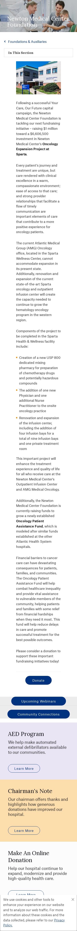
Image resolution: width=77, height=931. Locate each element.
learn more (24, 768)
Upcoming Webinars (38, 701)
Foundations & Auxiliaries (27, 41)
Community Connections (38, 714)
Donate (38, 680)
